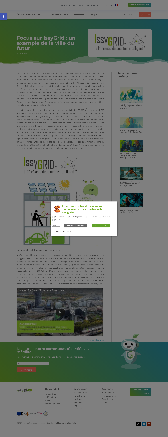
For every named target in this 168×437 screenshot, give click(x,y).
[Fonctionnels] (53, 220)
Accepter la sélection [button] (75, 225)
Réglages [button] (56, 225)
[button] (3, 16)
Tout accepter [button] (100, 225)
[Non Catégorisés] (68, 217)
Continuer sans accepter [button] (63, 231)
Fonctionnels (60, 220)
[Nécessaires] (53, 217)
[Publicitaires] (100, 217)
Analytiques (92, 217)
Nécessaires (60, 217)
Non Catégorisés (76, 217)
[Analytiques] (86, 217)
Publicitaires (106, 217)
